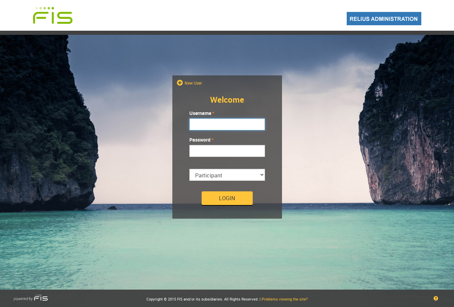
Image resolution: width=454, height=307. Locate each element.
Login (227, 198)
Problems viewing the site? (285, 299)
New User (193, 83)
